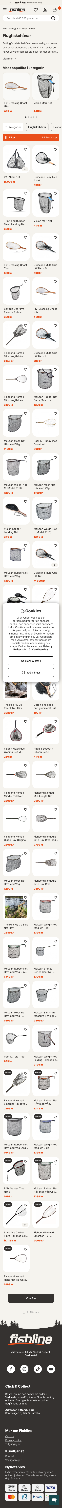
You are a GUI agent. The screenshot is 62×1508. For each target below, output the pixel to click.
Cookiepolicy (40, 649)
